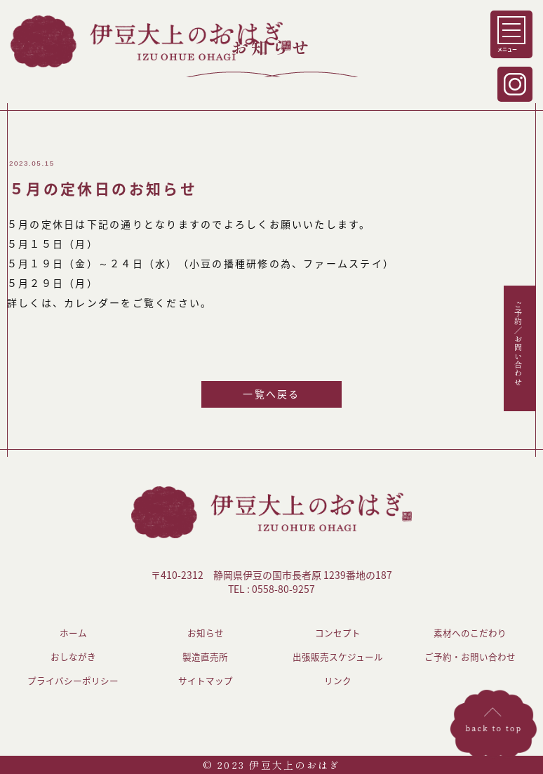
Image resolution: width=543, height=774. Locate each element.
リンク (337, 680)
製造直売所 (205, 656)
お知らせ (205, 632)
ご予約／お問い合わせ (518, 342)
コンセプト (338, 632)
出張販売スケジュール (338, 656)
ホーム (73, 632)
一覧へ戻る (271, 394)
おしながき (73, 656)
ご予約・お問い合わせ (470, 656)
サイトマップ (205, 680)
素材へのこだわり (470, 632)
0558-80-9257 (283, 589)
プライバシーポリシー (73, 680)
